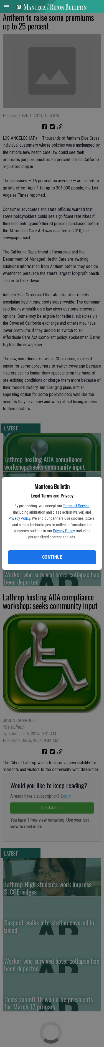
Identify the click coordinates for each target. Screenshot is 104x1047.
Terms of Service (76, 506)
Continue (52, 557)
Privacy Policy (19, 518)
